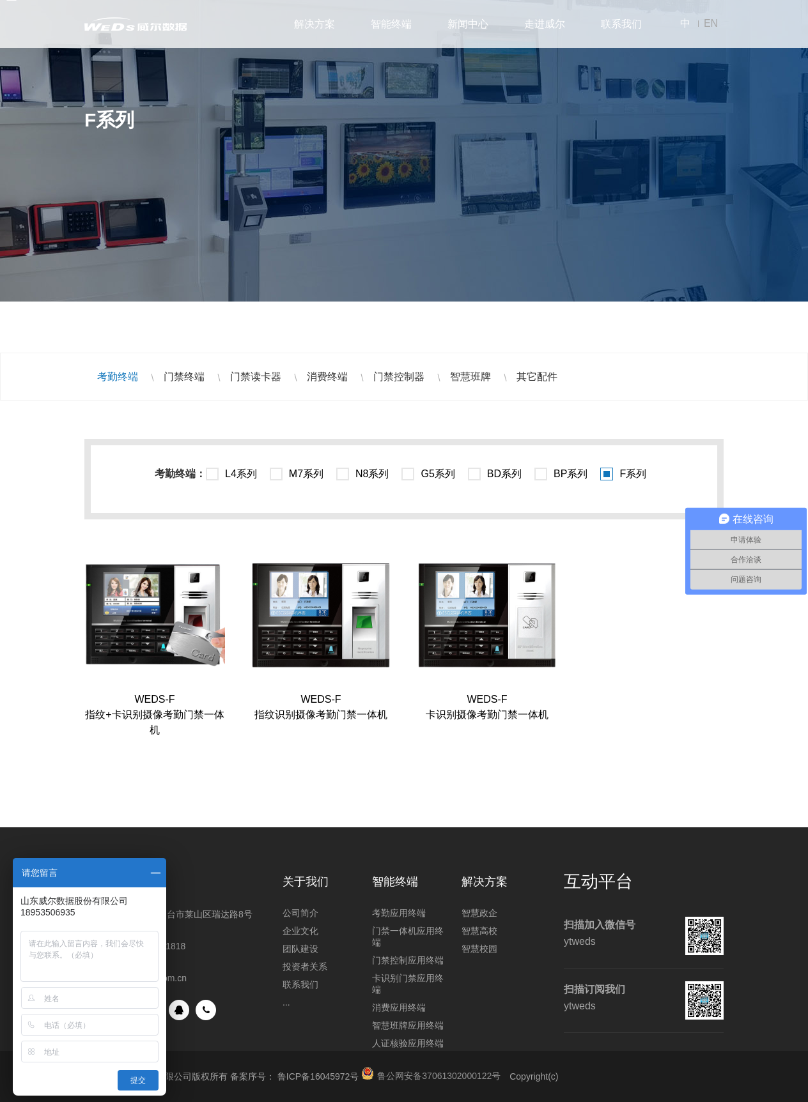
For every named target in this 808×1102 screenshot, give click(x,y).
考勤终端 (117, 376)
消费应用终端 (399, 1007)
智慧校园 (479, 949)
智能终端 (391, 24)
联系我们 (621, 24)
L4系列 (241, 473)
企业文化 (300, 931)
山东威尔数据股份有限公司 (135, 24)
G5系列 (437, 473)
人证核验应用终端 (408, 1043)
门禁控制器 (398, 376)
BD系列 (504, 473)
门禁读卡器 (255, 376)
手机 (206, 1010)
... (286, 1002)
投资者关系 (305, 966)
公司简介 (300, 913)
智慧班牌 (470, 376)
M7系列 (306, 473)
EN (711, 23)
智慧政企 (479, 913)
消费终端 (327, 376)
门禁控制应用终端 (408, 960)
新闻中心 (467, 24)
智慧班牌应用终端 (408, 1025)
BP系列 (570, 473)
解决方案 (314, 24)
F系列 (632, 473)
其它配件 (537, 376)
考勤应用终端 (399, 913)
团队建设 (300, 949)
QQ (179, 1010)
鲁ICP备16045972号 (318, 1076)
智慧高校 (479, 931)
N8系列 (372, 473)
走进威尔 (544, 24)
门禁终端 (184, 376)
